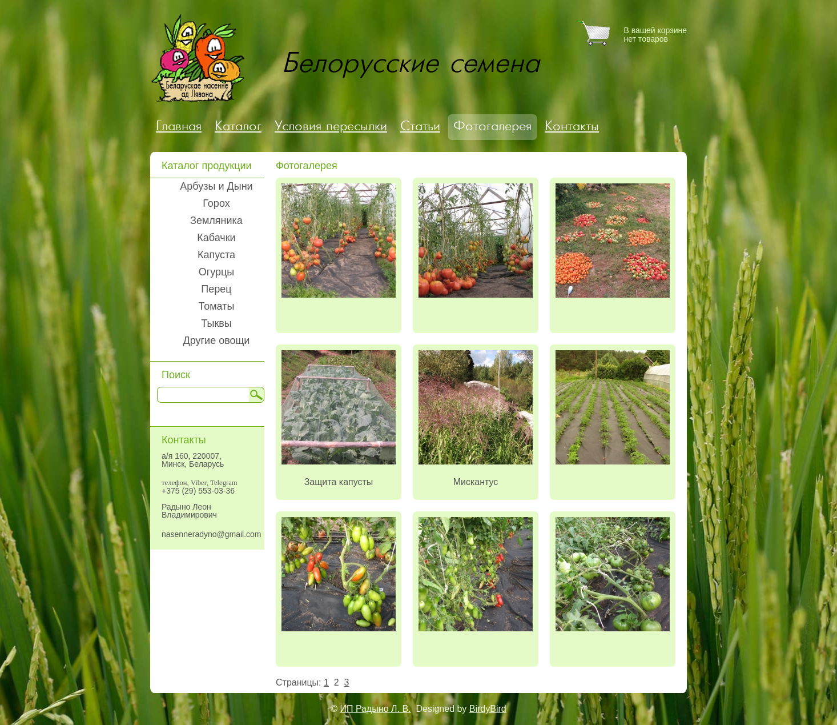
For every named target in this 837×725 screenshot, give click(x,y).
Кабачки (216, 237)
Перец (216, 289)
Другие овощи (216, 340)
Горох (216, 203)
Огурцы (217, 272)
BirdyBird (487, 709)
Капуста (216, 255)
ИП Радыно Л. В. (375, 709)
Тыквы (216, 323)
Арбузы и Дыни (216, 186)
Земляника (216, 220)
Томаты (217, 306)
